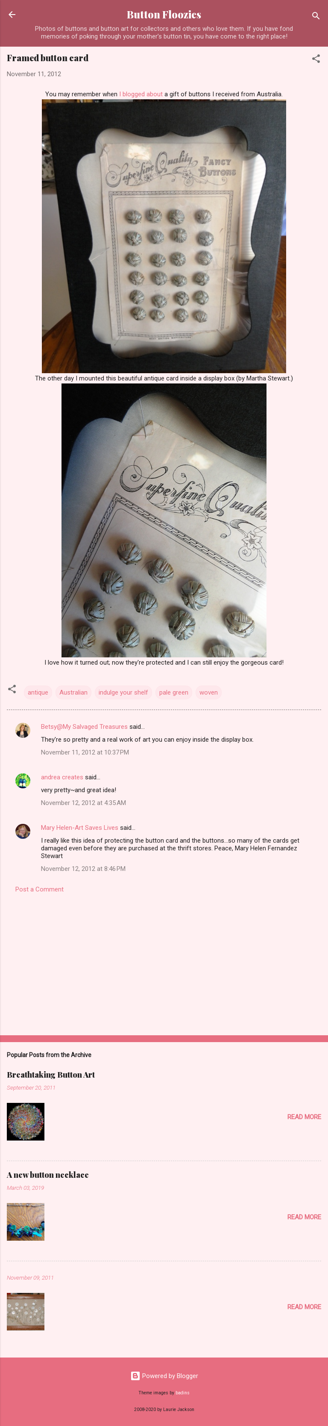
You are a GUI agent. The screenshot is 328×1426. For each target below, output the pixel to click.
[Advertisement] (164, 962)
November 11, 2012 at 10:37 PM (85, 752)
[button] (316, 60)
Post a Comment (39, 889)
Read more (304, 1117)
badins (183, 1393)
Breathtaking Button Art (51, 1075)
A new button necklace (48, 1175)
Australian (73, 692)
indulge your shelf (123, 692)
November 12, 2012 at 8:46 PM (83, 869)
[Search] (316, 17)
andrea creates (62, 777)
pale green (173, 692)
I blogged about (141, 94)
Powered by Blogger (164, 1376)
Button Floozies (164, 14)
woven (208, 692)
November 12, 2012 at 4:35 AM (83, 803)
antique (38, 692)
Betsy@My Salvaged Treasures (84, 727)
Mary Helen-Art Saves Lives (79, 828)
